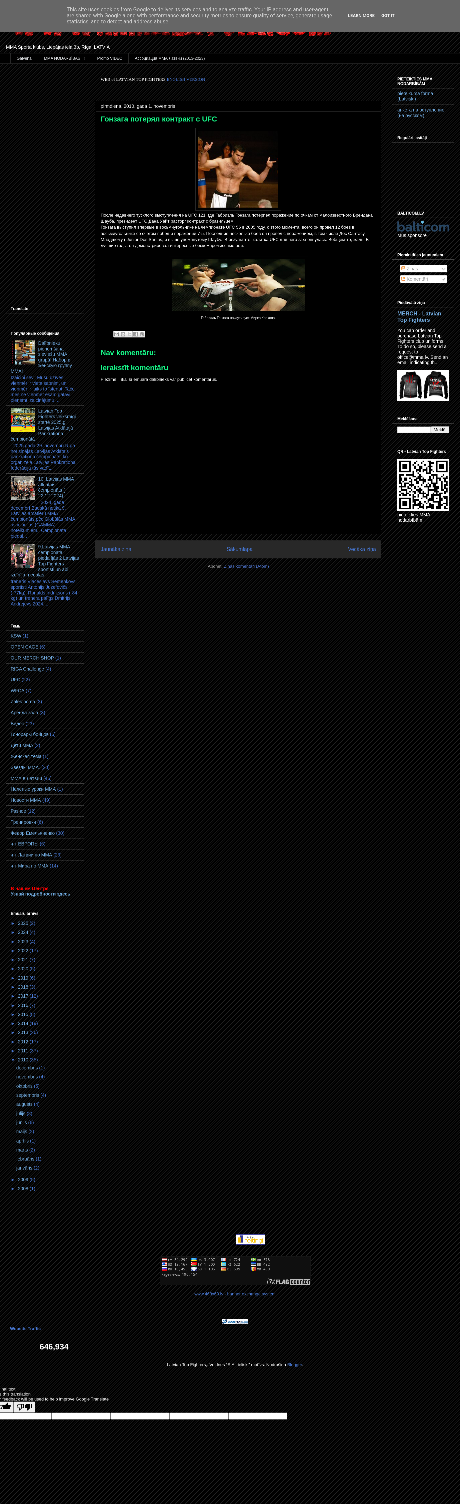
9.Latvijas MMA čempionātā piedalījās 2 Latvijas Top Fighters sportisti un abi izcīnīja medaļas (45, 560)
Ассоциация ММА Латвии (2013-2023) (170, 58)
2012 (24, 1041)
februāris (26, 1159)
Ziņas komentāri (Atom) (246, 566)
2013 (24, 1032)
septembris (28, 1095)
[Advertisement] (45, 176)
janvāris (25, 1168)
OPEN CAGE (24, 647)
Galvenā (24, 58)
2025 (24, 923)
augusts (25, 1104)
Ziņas (409, 268)
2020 (24, 968)
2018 (24, 987)
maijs (22, 1131)
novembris (27, 1076)
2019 (24, 978)
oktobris (25, 1086)
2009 (24, 1179)
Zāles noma (23, 701)
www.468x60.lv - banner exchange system (235, 1293)
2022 (24, 950)
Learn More (361, 15)
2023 (24, 941)
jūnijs (22, 1122)
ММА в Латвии (26, 778)
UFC (15, 679)
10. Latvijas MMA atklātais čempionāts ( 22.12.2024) (56, 487)
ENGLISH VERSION (186, 79)
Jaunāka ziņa (116, 549)
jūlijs (21, 1113)
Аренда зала (24, 712)
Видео (17, 723)
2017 (24, 996)
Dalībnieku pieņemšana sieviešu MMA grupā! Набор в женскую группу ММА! (41, 357)
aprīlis (23, 1141)
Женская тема (26, 756)
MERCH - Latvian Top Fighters (419, 316)
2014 (24, 1023)
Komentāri (414, 279)
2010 (24, 1059)
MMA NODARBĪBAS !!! (64, 58)
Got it (388, 15)
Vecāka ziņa (362, 549)
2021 (24, 959)
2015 (24, 1014)
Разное (18, 811)
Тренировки (23, 822)
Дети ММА (22, 745)
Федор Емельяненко (33, 833)
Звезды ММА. (25, 767)
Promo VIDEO (109, 58)
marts (22, 1150)
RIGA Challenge (27, 669)
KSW (16, 636)
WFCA (17, 690)
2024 (24, 932)
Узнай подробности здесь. (41, 894)
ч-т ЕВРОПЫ (24, 843)
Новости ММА (26, 800)
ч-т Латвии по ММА (31, 854)
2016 (24, 1005)
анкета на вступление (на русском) (420, 112)
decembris (27, 1067)
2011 (24, 1050)
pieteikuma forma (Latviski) (415, 96)
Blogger (294, 1364)
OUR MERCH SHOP (32, 658)
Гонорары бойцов (30, 734)
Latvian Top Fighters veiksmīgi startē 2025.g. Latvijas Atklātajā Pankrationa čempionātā (43, 425)
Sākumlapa (240, 549)
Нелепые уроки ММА (33, 789)
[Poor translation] (24, 1407)
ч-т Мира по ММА (29, 865)
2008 (24, 1188)
